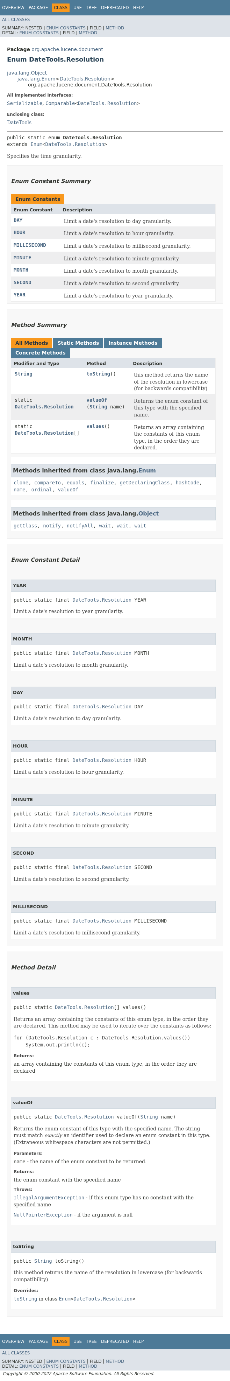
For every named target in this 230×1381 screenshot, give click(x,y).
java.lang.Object (27, 73)
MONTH (21, 270)
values (96, 426)
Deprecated (115, 7)
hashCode (187, 482)
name (20, 489)
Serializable (24, 103)
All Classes (16, 19)
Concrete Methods (40, 353)
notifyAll (80, 525)
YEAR (20, 294)
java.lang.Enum (36, 79)
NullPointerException (43, 1215)
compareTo (47, 482)
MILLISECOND (30, 245)
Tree (91, 7)
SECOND (22, 282)
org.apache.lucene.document (67, 49)
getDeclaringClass (145, 482)
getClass (25, 525)
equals (76, 482)
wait (105, 525)
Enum (36, 144)
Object (148, 513)
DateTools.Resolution (84, 79)
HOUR (20, 232)
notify (52, 525)
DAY (18, 220)
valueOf (97, 400)
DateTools (19, 122)
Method (115, 28)
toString (98, 374)
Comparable (60, 103)
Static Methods (78, 343)
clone (21, 482)
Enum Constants (65, 28)
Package (38, 7)
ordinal (41, 489)
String (24, 374)
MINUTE (22, 257)
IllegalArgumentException (49, 1197)
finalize (102, 482)
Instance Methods (132, 343)
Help (138, 7)
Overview (13, 7)
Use (77, 7)
